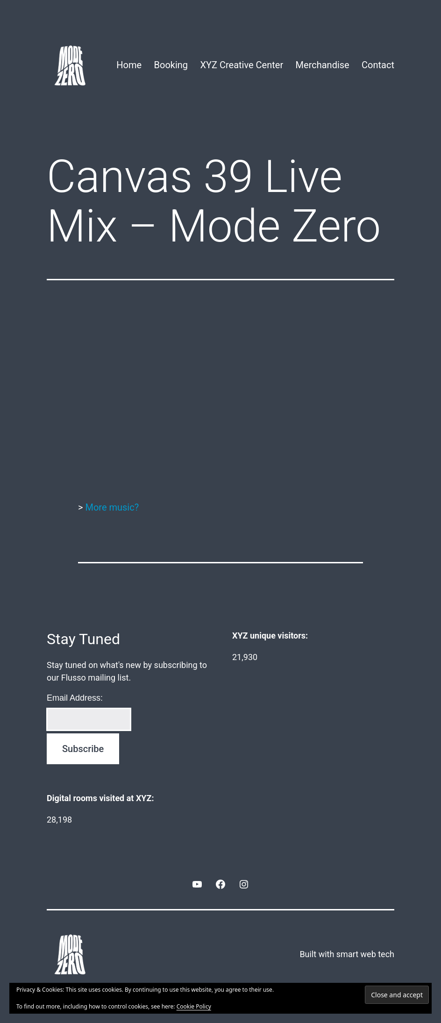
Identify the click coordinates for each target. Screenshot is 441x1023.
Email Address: (75, 698)
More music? (112, 507)
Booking (171, 65)
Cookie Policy (194, 1006)
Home (129, 65)
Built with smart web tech (346, 954)
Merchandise (322, 65)
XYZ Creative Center (241, 65)
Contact (378, 65)
